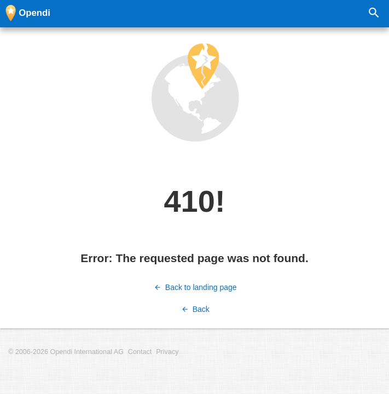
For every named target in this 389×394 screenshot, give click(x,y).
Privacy (167, 352)
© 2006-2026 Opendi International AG (66, 352)
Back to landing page (194, 287)
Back (194, 309)
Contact (140, 352)
